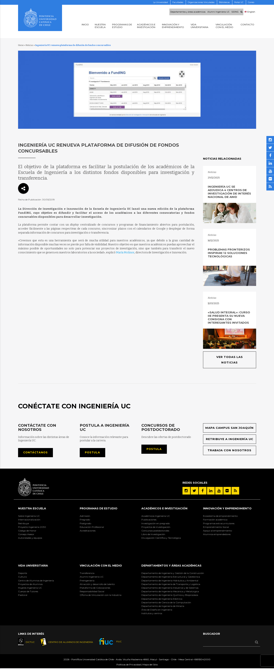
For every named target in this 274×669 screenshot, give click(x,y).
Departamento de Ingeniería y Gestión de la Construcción (172, 573)
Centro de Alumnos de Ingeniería (36, 581)
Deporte (22, 573)
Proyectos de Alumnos (30, 584)
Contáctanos (36, 453)
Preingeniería (87, 581)
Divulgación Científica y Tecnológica (161, 538)
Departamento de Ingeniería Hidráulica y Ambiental (169, 581)
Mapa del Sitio (150, 665)
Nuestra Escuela (32, 509)
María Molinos (125, 252)
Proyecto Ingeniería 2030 (32, 527)
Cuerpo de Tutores (28, 592)
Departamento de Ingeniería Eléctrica (161, 599)
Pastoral (22, 595)
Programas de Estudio (98, 509)
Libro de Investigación (153, 534)
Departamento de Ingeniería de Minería (162, 606)
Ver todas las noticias (229, 360)
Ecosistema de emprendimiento (220, 516)
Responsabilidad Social (92, 592)
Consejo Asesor (26, 534)
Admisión (85, 516)
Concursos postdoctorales (155, 531)
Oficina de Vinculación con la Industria (100, 595)
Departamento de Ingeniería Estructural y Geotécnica (170, 577)
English (250, 12)
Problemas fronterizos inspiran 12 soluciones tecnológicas (229, 253)
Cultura (22, 577)
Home (21, 45)
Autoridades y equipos (30, 538)
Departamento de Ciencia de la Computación (166, 603)
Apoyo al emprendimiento (217, 531)
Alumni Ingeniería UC (92, 577)
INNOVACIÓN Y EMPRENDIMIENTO (227, 509)
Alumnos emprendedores (217, 534)
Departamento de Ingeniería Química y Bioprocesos (169, 595)
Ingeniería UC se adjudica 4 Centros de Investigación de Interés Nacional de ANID (229, 192)
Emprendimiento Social (216, 527)
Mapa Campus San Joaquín (229, 428)
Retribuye (23, 524)
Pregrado (85, 520)
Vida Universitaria (33, 566)
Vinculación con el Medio (101, 566)
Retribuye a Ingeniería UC (229, 439)
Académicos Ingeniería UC (155, 516)
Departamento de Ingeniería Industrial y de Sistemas (169, 588)
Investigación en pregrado (155, 524)
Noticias (29, 45)
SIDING (235, 12)
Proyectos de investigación (155, 527)
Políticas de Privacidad (128, 665)
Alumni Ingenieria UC (218, 12)
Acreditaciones (88, 531)
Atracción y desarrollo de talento (97, 584)
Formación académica (215, 520)
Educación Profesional (92, 527)
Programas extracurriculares (218, 524)
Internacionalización (29, 520)
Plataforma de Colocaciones (95, 588)
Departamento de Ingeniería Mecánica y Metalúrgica (170, 592)
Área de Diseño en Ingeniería (156, 610)
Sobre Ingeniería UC (29, 516)
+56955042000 (201, 660)
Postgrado (85, 524)
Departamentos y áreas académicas (188, 12)
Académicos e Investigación (164, 509)
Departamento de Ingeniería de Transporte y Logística (170, 584)
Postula (93, 453)
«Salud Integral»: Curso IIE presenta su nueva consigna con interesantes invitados (229, 317)
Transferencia (87, 573)
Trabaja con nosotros (230, 451)
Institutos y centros (151, 614)
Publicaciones (148, 520)
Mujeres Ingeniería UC (30, 588)
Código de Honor (27, 531)
